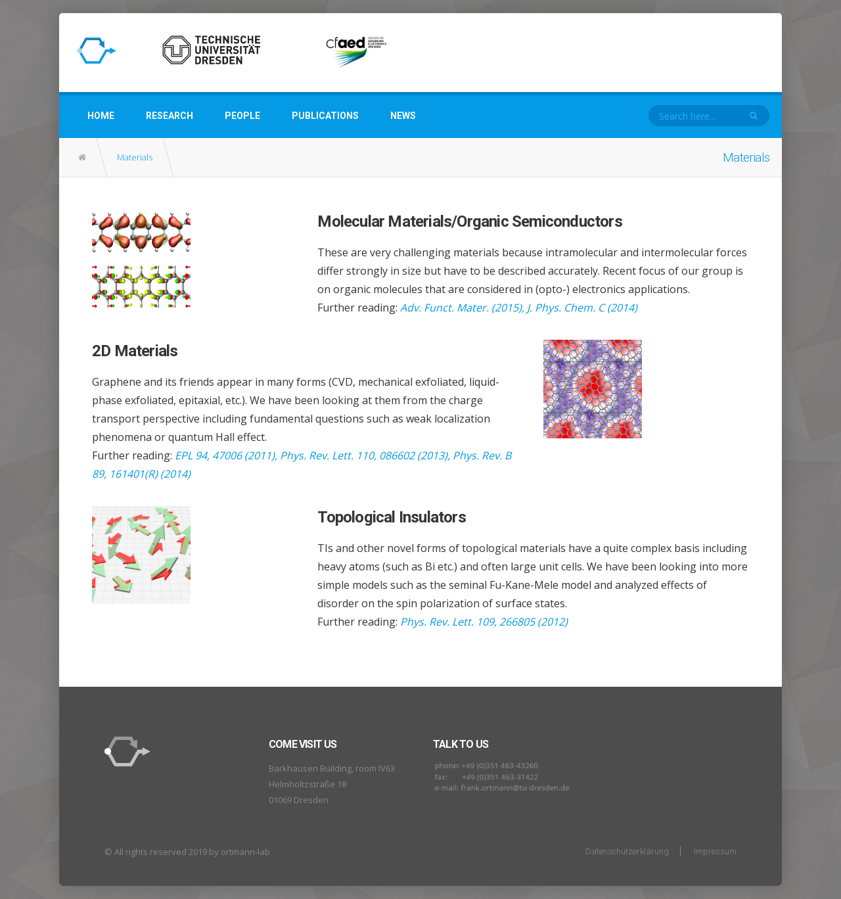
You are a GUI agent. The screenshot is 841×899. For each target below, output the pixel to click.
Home (100, 115)
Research (169, 115)
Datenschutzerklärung (627, 851)
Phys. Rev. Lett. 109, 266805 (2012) (484, 621)
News (403, 115)
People (242, 115)
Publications (325, 115)
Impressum (715, 851)
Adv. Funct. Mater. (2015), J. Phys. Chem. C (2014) (518, 307)
